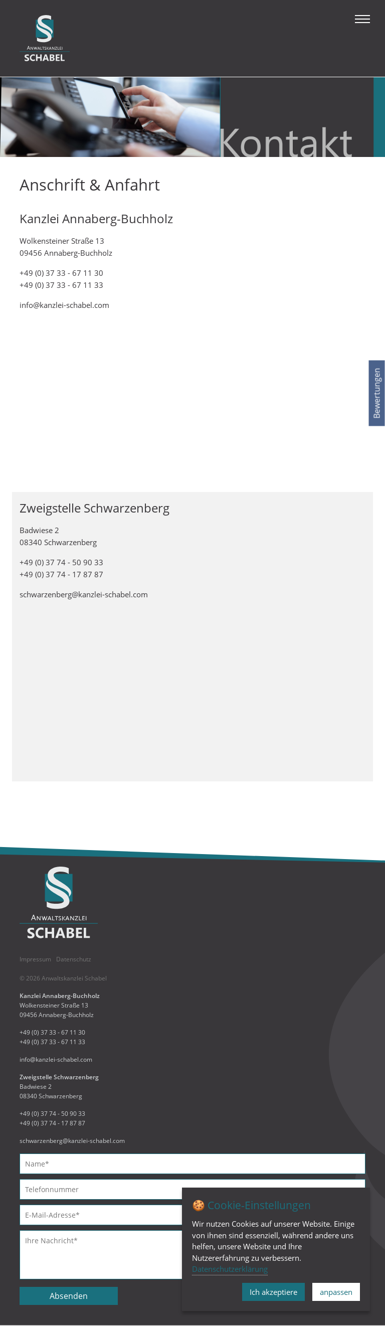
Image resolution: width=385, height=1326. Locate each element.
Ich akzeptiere (273, 1292)
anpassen (336, 1292)
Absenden (69, 1295)
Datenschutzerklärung (230, 1269)
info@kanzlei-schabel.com (64, 305)
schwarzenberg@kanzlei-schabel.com (84, 594)
